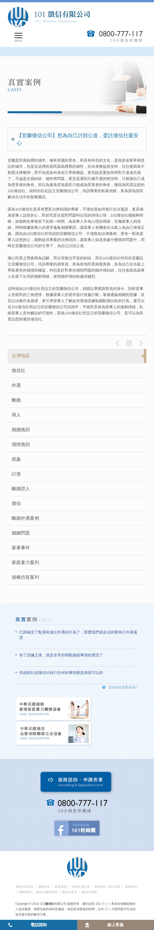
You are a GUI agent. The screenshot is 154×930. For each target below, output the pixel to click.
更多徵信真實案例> (123, 687)
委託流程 (114, 887)
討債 (16, 473)
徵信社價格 (89, 892)
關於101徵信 (24, 887)
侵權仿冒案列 (25, 577)
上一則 (117, 343)
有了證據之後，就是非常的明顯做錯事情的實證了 (61, 655)
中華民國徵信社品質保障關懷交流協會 (53, 734)
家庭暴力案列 (25, 562)
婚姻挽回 (21, 429)
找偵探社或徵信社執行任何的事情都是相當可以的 (61, 672)
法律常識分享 (81, 887)
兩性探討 (100, 887)
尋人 (16, 414)
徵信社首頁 (69, 892)
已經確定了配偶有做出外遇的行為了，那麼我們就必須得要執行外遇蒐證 (78, 635)
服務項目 (44, 887)
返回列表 (129, 343)
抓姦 (16, 459)
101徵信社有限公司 (49, 17)
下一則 (140, 343)
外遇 (16, 385)
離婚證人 (21, 488)
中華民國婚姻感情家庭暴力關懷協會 (53, 709)
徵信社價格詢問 (46, 892)
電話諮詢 (38, 925)
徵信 (16, 503)
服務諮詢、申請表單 (77, 783)
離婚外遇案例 (25, 518)
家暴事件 (21, 547)
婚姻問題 (21, 533)
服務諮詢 (131, 887)
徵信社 (18, 370)
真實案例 (61, 887)
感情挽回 (21, 444)
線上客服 (115, 925)
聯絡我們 (25, 892)
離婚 (16, 400)
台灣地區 (21, 355)
